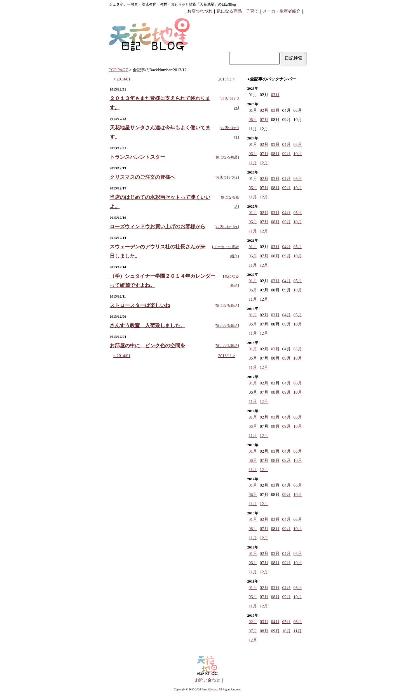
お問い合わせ (207, 680)
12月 (264, 163)
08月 (275, 153)
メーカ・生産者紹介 (282, 11)
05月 (298, 144)
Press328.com (209, 689)
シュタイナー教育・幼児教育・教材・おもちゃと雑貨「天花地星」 (163, 4)
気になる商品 (229, 11)
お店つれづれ (199, 11)
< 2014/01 (121, 79)
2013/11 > (226, 79)
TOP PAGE (118, 70)
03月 (275, 94)
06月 (253, 119)
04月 (286, 144)
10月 (298, 153)
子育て (252, 11)
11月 (253, 163)
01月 (253, 212)
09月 (286, 153)
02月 (264, 110)
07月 (264, 119)
